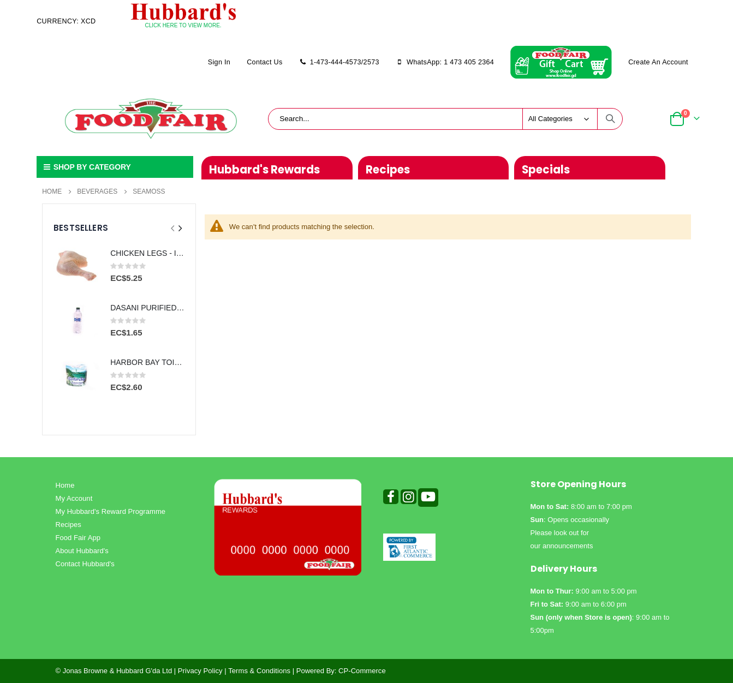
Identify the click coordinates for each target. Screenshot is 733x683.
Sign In (219, 62)
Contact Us (264, 62)
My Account (74, 498)
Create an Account (658, 62)
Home (52, 191)
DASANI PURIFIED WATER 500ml (147, 307)
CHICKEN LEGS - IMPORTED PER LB (147, 253)
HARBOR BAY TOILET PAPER (147, 362)
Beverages (97, 191)
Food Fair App (78, 538)
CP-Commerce (362, 671)
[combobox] (445, 119)
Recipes (68, 524)
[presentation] (179, 228)
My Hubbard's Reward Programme (111, 511)
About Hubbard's (82, 551)
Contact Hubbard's (85, 564)
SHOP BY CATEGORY (86, 167)
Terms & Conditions (259, 671)
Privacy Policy (200, 671)
